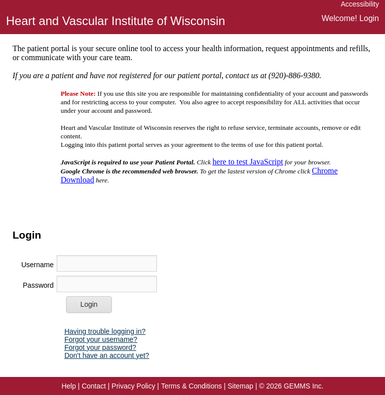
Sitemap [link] (240, 386)
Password (38, 285)
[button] (88, 304)
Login (369, 18)
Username (37, 265)
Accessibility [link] (360, 4)
